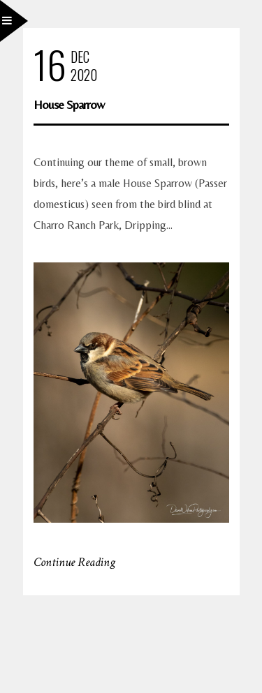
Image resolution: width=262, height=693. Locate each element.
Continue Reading (74, 562)
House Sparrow (69, 104)
